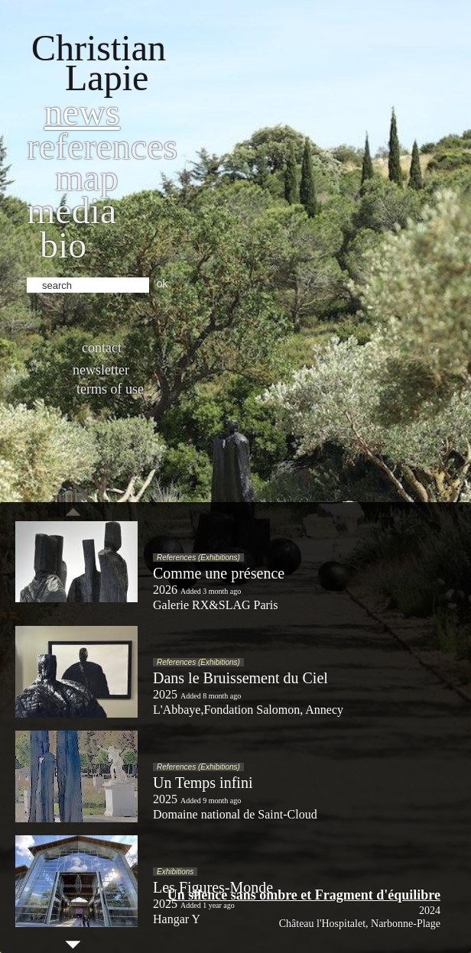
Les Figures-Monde (213, 887)
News (82, 112)
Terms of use (110, 389)
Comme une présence (218, 573)
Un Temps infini (202, 782)
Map (87, 177)
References (102, 146)
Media (71, 210)
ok (162, 283)
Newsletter (101, 370)
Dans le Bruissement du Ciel (240, 677)
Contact (102, 347)
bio (63, 245)
